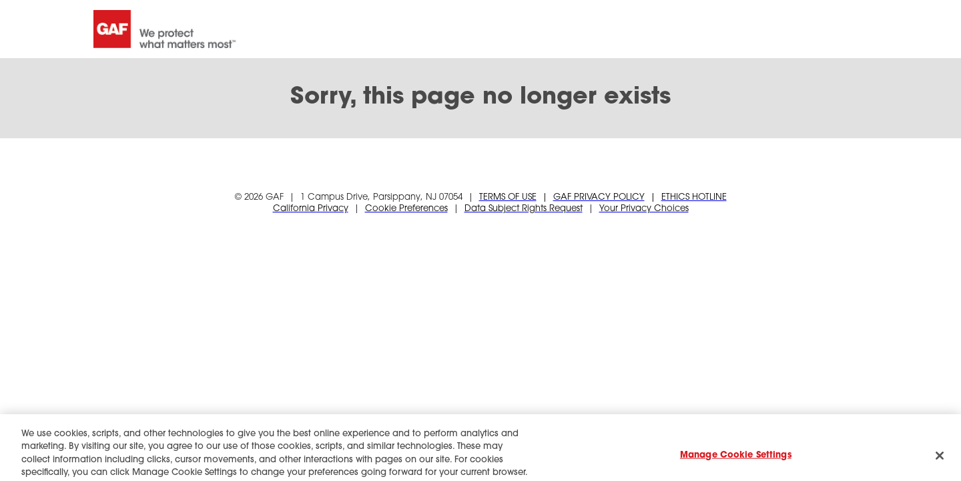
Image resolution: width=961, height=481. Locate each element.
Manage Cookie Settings (735, 460)
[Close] (939, 460)
